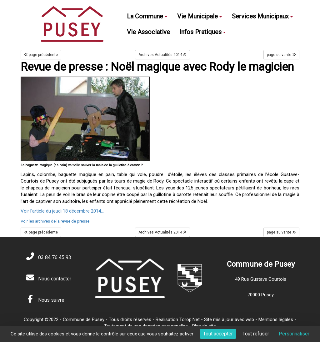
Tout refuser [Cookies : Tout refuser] (255, 334)
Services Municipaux (262, 16)
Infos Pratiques (202, 32)
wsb (250, 319)
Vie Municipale (199, 16)
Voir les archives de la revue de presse (55, 221)
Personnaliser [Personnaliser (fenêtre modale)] (294, 334)
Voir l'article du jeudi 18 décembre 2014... (62, 211)
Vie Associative (148, 32)
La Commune (147, 16)
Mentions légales (275, 319)
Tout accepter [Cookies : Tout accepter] (218, 334)
